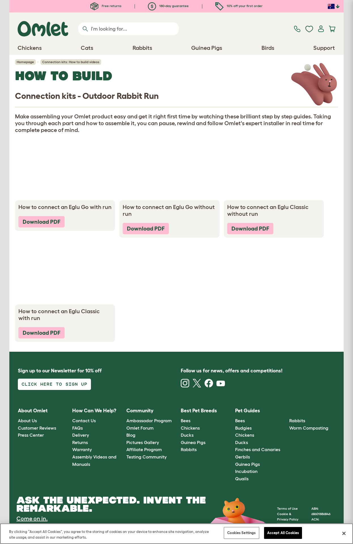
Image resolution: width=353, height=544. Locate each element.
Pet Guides (247, 410)
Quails (241, 478)
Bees (185, 420)
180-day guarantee (168, 6)
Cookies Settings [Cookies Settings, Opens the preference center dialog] (241, 533)
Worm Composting (308, 427)
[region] (176, 533)
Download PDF (41, 222)
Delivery (80, 435)
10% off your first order (239, 6)
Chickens (190, 427)
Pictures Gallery (142, 442)
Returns (80, 442)
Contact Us (84, 420)
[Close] (344, 533)
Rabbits (189, 449)
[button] (285, 410)
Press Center (31, 435)
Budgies (243, 427)
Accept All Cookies (283, 533)
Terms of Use (287, 508)
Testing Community (146, 456)
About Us (27, 420)
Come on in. (32, 518)
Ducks (187, 435)
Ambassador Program (149, 420)
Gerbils (242, 456)
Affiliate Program (144, 449)
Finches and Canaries (257, 449)
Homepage (25, 62)
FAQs (77, 427)
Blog (130, 435)
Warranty (82, 449)
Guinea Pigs (193, 442)
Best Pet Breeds (199, 410)
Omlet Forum (140, 427)
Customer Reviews (37, 427)
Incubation (246, 471)
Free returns (106, 6)
